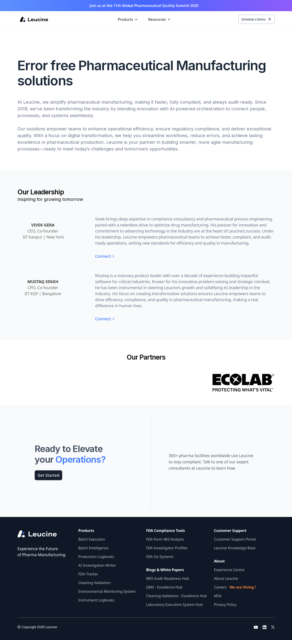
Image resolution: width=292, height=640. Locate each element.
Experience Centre (229, 569)
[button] (128, 19)
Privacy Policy (225, 604)
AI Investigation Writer (97, 565)
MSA (217, 595)
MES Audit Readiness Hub (167, 578)
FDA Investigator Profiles (166, 547)
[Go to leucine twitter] (273, 627)
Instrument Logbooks (96, 600)
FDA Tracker (88, 574)
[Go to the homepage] (40, 534)
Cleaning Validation (94, 582)
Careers (235, 587)
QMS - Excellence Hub (164, 587)
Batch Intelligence (93, 547)
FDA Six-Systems (159, 556)
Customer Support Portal (235, 539)
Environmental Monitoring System (107, 591)
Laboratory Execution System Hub (174, 604)
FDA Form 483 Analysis (165, 539)
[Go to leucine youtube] (256, 627)
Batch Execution (91, 539)
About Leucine (226, 578)
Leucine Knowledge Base (234, 547)
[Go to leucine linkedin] (264, 627)
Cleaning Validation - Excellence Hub (176, 595)
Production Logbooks (96, 556)
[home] (34, 19)
